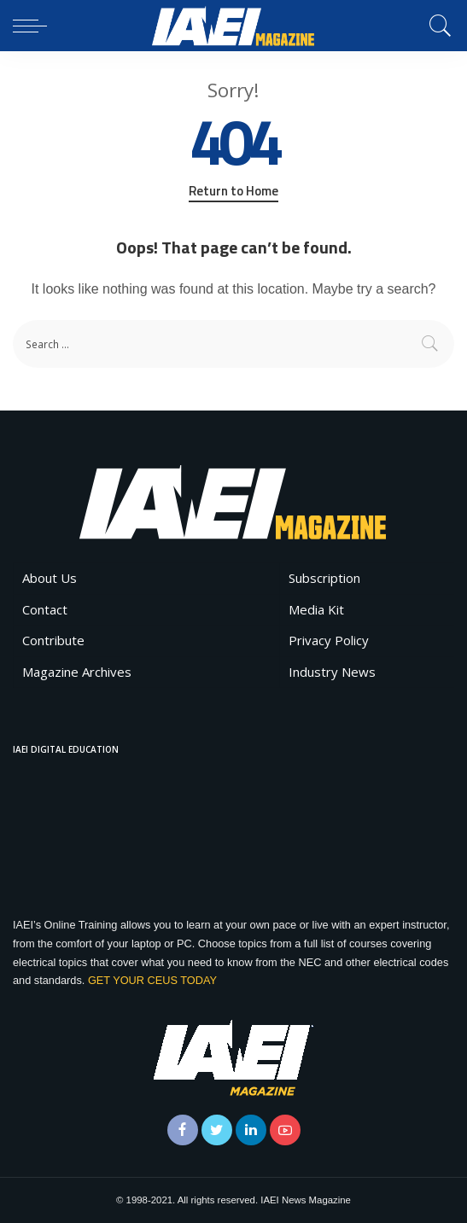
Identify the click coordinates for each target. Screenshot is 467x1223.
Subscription (324, 577)
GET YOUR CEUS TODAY (152, 980)
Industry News (332, 671)
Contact (44, 609)
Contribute (53, 640)
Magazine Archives (76, 671)
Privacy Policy (329, 640)
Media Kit (316, 609)
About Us (49, 577)
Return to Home (233, 191)
